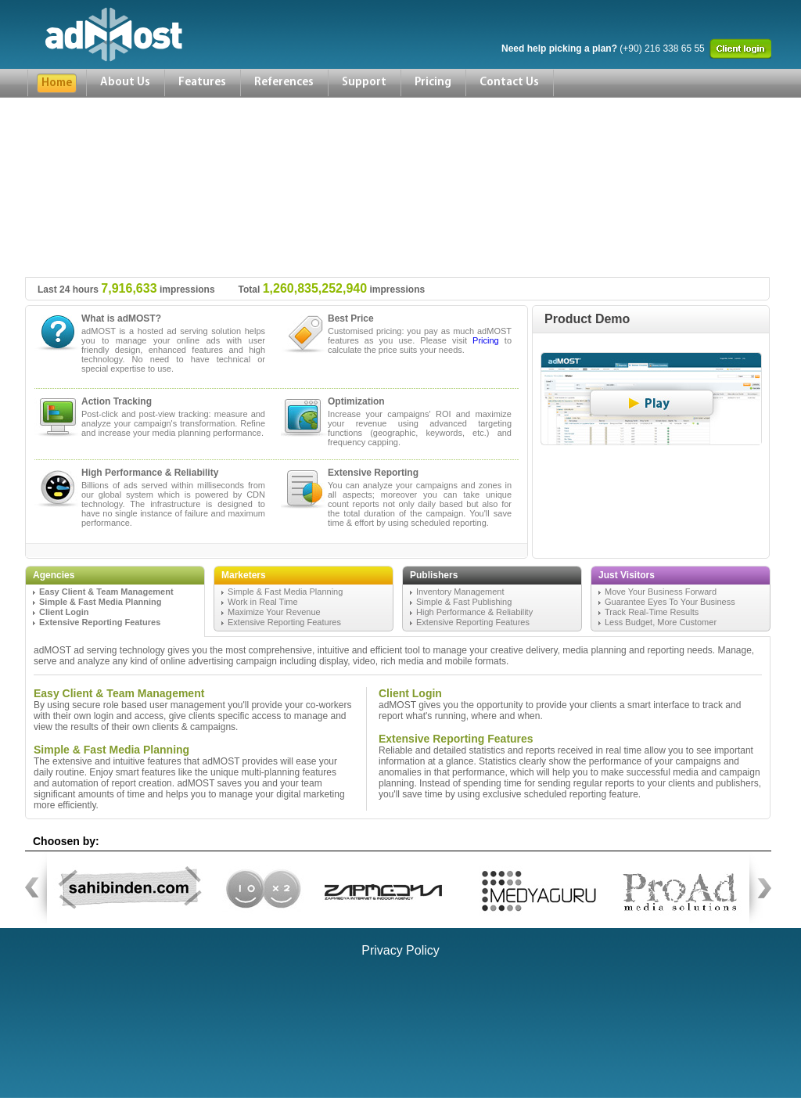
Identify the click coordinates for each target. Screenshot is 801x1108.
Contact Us (509, 82)
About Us (125, 82)
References (284, 82)
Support (364, 82)
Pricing (433, 82)
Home (56, 83)
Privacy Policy (400, 950)
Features (202, 82)
